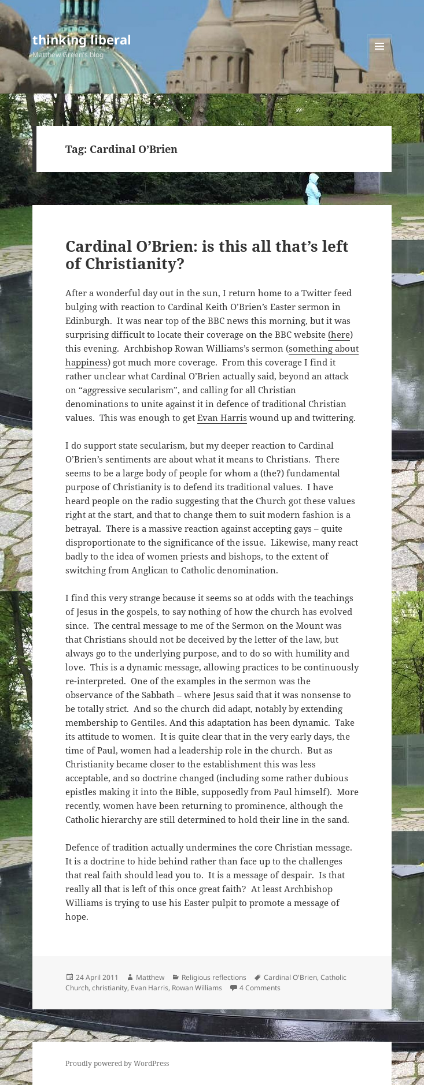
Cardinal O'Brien (290, 977)
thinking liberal (81, 39)
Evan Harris (222, 417)
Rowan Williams (197, 988)
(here (339, 334)
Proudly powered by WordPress (117, 1063)
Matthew (150, 977)
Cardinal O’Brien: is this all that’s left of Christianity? (207, 255)
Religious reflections (214, 977)
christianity (109, 988)
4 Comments (260, 988)
